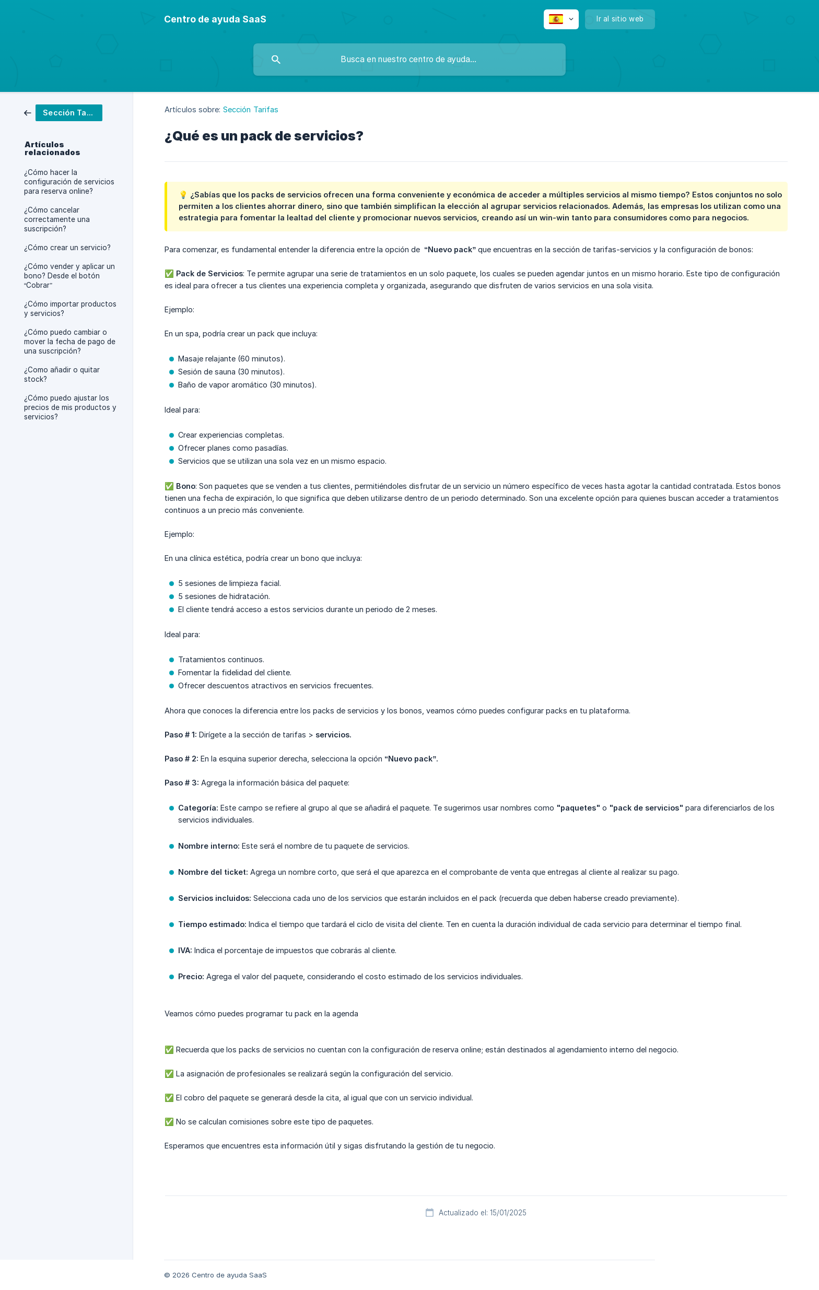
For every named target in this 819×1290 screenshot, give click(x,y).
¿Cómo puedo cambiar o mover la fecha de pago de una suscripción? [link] (69, 341)
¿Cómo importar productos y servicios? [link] (70, 309)
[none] (215, 19)
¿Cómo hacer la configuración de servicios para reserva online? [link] (69, 181)
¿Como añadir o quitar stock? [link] (62, 374)
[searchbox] (409, 59)
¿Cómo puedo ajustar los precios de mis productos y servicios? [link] (70, 407)
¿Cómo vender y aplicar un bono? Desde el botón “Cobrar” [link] (69, 275)
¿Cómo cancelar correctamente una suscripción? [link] (57, 219)
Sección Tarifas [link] (251, 109)
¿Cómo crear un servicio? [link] (67, 247)
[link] (63, 112)
